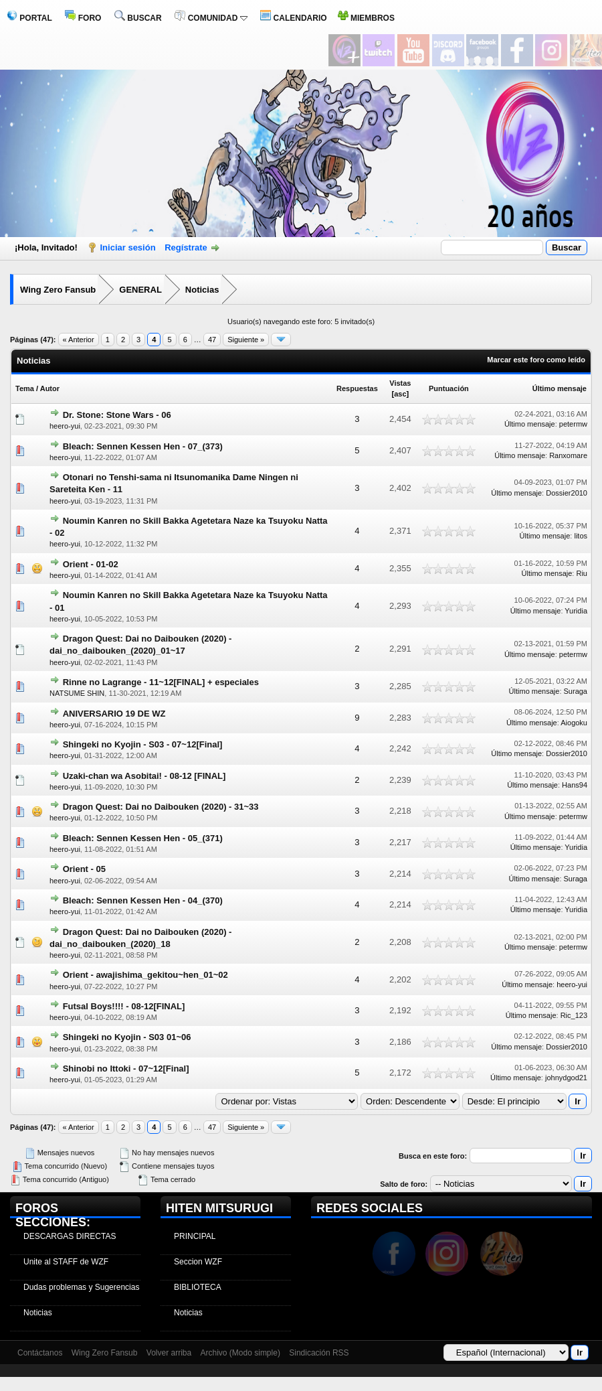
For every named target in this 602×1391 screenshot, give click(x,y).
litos (580, 536)
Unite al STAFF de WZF (65, 1261)
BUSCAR (138, 18)
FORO (83, 18)
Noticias (202, 290)
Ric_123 (574, 1015)
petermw (573, 424)
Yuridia (576, 611)
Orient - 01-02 (90, 564)
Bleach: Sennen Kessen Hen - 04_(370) (143, 900)
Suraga (575, 691)
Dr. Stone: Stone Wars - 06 (117, 415)
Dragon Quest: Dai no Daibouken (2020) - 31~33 (161, 807)
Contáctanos (39, 1353)
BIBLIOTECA (197, 1287)
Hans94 (574, 785)
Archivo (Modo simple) (240, 1353)
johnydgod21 (566, 1078)
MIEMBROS (366, 18)
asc (400, 394)
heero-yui (64, 426)
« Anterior (78, 340)
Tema (24, 388)
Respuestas (357, 388)
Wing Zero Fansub (58, 290)
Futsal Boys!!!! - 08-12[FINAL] (124, 1006)
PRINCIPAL (194, 1236)
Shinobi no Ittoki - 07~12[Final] (126, 1069)
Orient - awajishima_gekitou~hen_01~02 (145, 975)
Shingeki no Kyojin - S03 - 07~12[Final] (143, 744)
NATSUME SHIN (76, 693)
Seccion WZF (198, 1261)
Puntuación (449, 388)
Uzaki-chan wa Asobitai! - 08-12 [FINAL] (144, 776)
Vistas (400, 383)
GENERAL (140, 290)
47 (212, 340)
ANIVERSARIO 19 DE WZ (114, 714)
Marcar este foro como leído (536, 360)
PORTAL (29, 18)
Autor (50, 388)
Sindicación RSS (318, 1353)
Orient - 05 (84, 869)
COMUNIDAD (211, 18)
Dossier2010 (566, 493)
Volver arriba (168, 1353)
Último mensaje (559, 388)
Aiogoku (574, 723)
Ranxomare (568, 455)
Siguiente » (245, 340)
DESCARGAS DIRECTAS (69, 1236)
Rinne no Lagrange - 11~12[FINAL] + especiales (161, 682)
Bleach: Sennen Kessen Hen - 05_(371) (143, 838)
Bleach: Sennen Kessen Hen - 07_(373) (143, 446)
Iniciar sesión (128, 247)
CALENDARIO (293, 18)
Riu (581, 573)
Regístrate (186, 247)
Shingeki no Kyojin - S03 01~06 (127, 1037)
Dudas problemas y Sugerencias (81, 1287)
